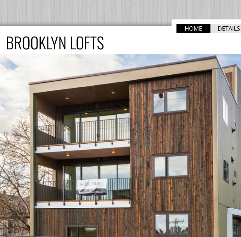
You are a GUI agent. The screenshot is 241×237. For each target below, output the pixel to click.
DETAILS (229, 28)
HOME (193, 28)
